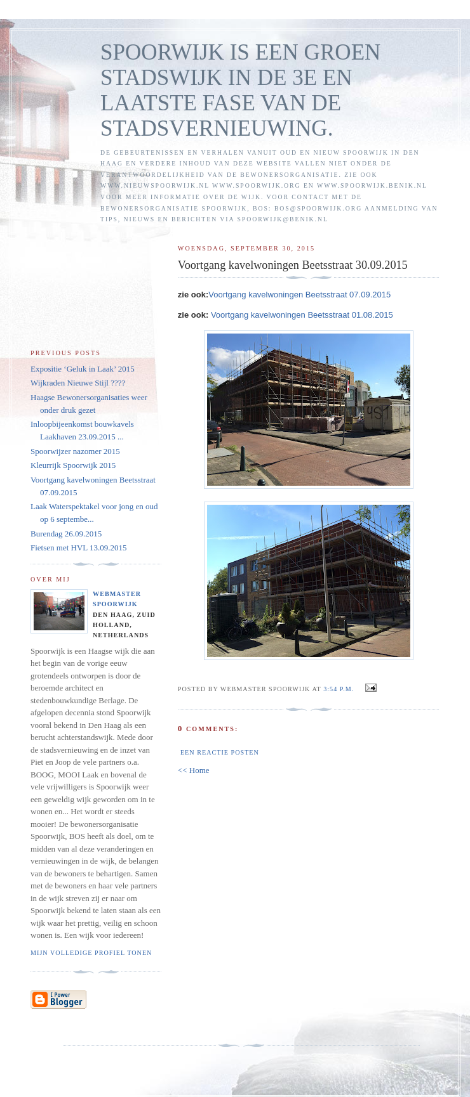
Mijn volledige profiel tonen (91, 952)
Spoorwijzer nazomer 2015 (75, 451)
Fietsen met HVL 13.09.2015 (78, 547)
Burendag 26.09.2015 (66, 533)
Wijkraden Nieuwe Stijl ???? (77, 382)
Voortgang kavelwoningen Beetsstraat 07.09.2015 (299, 294)
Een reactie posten (219, 752)
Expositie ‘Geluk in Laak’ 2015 (82, 368)
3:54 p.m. (338, 688)
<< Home (194, 770)
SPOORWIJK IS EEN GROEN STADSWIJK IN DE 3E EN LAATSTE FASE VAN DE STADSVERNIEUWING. (240, 90)
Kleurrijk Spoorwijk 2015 (73, 465)
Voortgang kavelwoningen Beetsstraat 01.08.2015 (302, 315)
